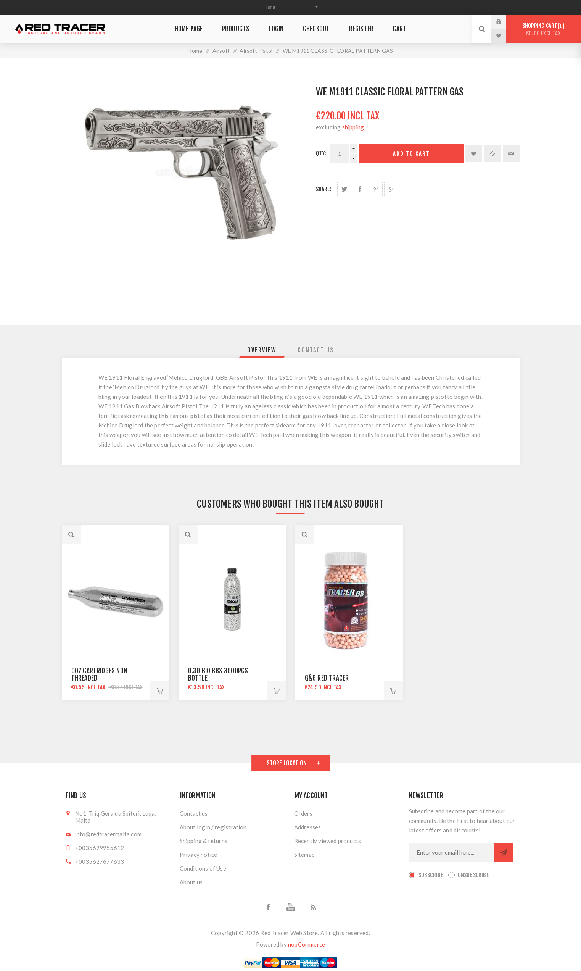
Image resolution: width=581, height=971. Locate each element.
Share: (324, 189)
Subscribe (430, 875)
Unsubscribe (473, 875)
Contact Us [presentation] (316, 350)
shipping (353, 127)
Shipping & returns (204, 840)
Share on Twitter (344, 189)
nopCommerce (306, 944)
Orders (303, 813)
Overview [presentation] (262, 350)
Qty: (321, 153)
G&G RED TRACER (327, 678)
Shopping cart (543, 29)
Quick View (71, 534)
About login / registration (213, 827)
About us (191, 882)
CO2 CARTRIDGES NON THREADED (99, 674)
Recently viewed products (327, 840)
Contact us (194, 813)
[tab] (262, 350)
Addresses (307, 827)
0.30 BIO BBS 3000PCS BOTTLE (218, 674)
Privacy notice (198, 854)
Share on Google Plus (391, 189)
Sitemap (304, 854)
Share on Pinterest (376, 189)
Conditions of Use (203, 868)
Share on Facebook (360, 189)
